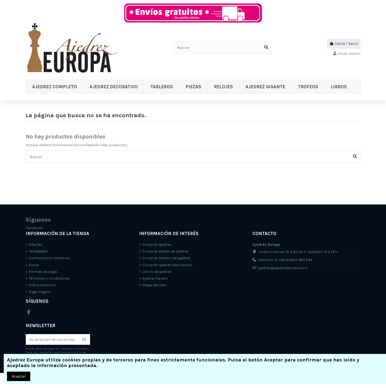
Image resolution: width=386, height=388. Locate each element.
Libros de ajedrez (157, 271)
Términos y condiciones (49, 278)
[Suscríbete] (84, 339)
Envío (34, 265)
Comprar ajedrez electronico (167, 265)
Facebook (34, 228)
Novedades (38, 251)
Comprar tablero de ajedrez (166, 258)
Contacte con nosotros (49, 258)
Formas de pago (43, 271)
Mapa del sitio (154, 285)
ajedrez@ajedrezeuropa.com (282, 268)
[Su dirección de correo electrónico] (52, 339)
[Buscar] (266, 47)
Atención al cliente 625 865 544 (285, 260)
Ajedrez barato (155, 278)
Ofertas (35, 244)
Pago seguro (40, 292)
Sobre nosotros (42, 285)
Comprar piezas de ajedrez (165, 251)
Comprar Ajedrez (157, 244)
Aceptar (19, 376)
